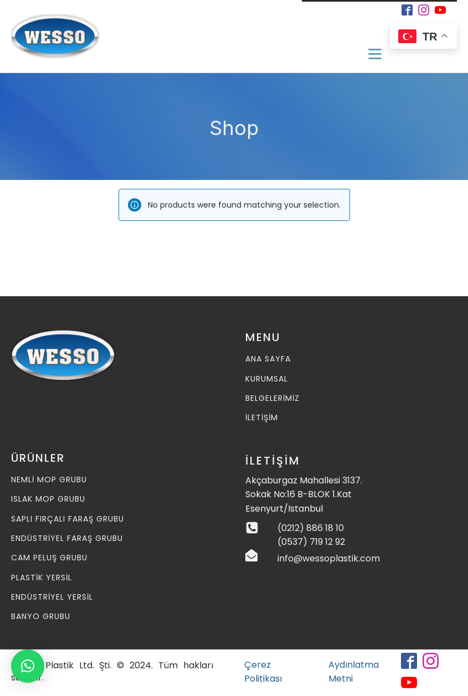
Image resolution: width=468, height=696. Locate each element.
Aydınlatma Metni (353, 671)
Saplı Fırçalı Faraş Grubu (67, 519)
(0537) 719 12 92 (311, 541)
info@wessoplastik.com (328, 558)
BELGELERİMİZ (272, 398)
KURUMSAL (266, 379)
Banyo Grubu (40, 616)
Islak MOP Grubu (48, 499)
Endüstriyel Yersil (52, 597)
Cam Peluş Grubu (49, 558)
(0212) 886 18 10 (310, 528)
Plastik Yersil (41, 578)
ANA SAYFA (268, 359)
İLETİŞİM (261, 418)
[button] (27, 666)
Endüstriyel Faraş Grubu (67, 538)
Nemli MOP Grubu (49, 480)
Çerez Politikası (263, 671)
